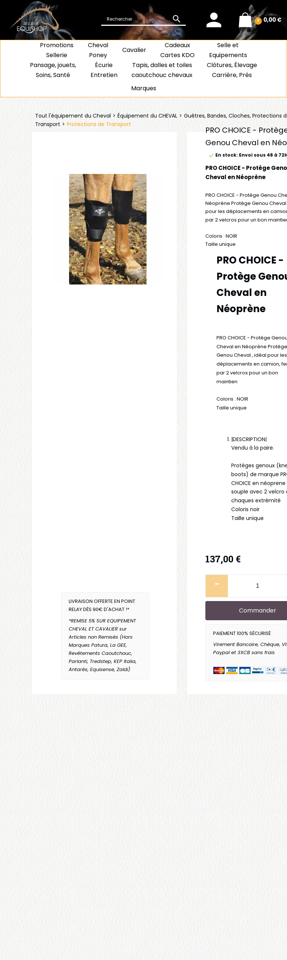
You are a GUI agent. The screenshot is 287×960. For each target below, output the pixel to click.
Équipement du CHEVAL (147, 115)
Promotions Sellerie (57, 50)
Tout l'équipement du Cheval (73, 115)
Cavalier (134, 50)
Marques (143, 88)
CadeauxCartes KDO (177, 50)
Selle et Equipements (228, 50)
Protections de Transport (99, 124)
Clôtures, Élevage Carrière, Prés (232, 70)
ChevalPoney (98, 50)
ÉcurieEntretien (103, 70)
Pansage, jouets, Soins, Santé (53, 70)
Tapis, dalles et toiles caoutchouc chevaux (161, 70)
